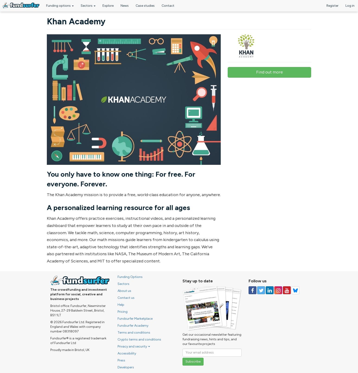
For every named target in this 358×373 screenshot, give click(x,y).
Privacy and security (134, 346)
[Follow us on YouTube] (287, 290)
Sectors (88, 6)
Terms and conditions (134, 333)
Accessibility (127, 353)
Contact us (126, 298)
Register (332, 6)
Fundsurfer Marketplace (135, 319)
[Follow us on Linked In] (270, 290)
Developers (126, 367)
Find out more (269, 72)
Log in (350, 6)
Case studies (145, 6)
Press (121, 360)
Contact (168, 6)
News (125, 6)
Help (121, 305)
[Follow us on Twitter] (261, 290)
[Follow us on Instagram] (278, 290)
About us (124, 291)
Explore (108, 6)
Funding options (60, 6)
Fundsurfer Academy (133, 326)
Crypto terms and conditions (139, 339)
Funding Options (130, 277)
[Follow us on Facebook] (252, 290)
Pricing (123, 312)
